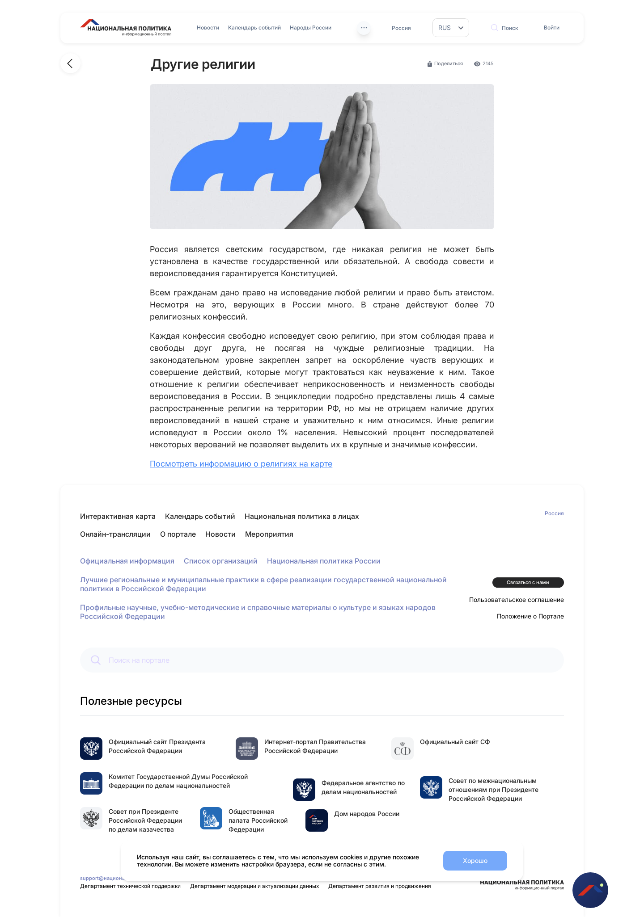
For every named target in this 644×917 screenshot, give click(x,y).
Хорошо (475, 860)
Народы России (310, 27)
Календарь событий (254, 27)
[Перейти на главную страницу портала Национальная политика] (125, 27)
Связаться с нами (528, 582)
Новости (208, 27)
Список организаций (221, 560)
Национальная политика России (324, 560)
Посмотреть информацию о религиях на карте (241, 463)
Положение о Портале (530, 616)
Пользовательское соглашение (516, 599)
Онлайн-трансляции (115, 534)
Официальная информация (127, 560)
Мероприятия (269, 534)
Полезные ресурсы (131, 700)
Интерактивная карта (118, 516)
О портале (178, 534)
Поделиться (444, 63)
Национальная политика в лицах (302, 516)
